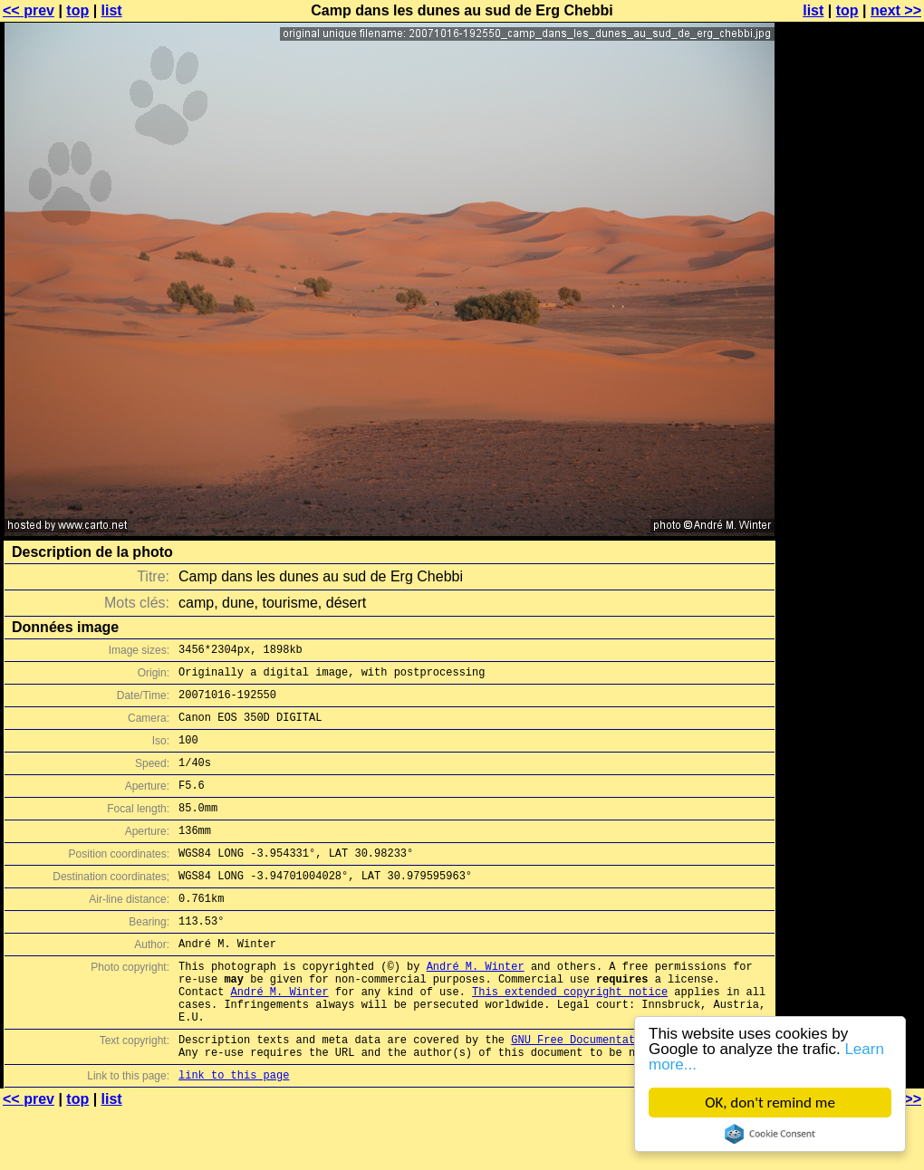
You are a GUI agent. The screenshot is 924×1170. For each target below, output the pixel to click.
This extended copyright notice (570, 1037)
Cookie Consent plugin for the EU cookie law (770, 1134)
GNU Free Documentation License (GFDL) (631, 1093)
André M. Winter (476, 1006)
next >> (896, 10)
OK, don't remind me (770, 1102)
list (111, 10)
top (77, 10)
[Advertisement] (850, 448)
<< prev (28, 10)
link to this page (233, 1134)
